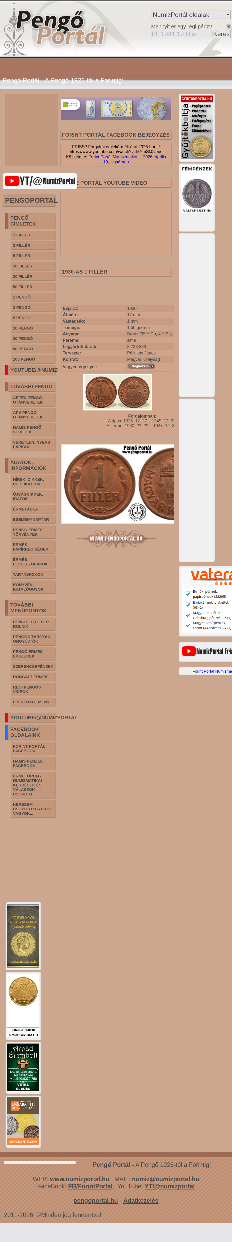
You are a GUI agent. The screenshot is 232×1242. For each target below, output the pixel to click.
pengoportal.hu (95, 1200)
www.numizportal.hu (80, 1179)
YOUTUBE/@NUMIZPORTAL (44, 370)
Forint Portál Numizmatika (113, 157)
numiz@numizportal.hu (165, 1179)
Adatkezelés (141, 1200)
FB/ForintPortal (90, 1186)
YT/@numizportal (170, 1186)
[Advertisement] (42, 130)
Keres (221, 33)
